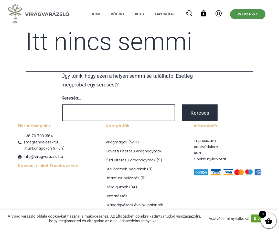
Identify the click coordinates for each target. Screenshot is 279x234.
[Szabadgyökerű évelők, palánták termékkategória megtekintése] (139, 205)
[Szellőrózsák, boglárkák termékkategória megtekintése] (139, 169)
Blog (139, 14)
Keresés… (71, 98)
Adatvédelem (206, 146)
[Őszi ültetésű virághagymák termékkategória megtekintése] (139, 160)
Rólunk (118, 14)
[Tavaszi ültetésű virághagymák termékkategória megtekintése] (139, 151)
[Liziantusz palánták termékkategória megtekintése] (139, 178)
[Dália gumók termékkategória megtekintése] (139, 187)
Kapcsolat (164, 14)
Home (95, 14)
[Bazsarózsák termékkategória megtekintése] (139, 196)
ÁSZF (198, 152)
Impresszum (205, 140)
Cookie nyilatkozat (210, 159)
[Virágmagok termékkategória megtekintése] (139, 142)
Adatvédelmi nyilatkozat (229, 218)
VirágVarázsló (47, 14)
